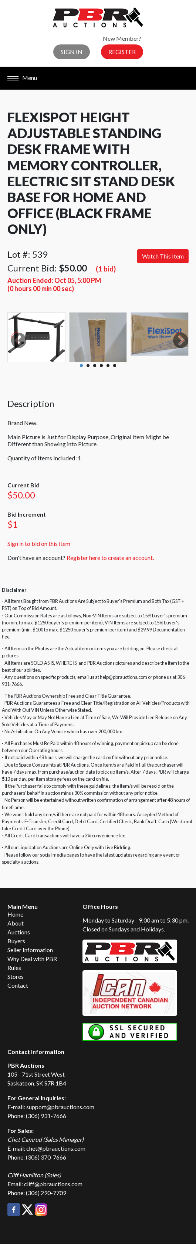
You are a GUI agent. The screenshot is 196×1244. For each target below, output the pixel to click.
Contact (17, 985)
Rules (14, 967)
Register (122, 51)
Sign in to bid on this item (38, 543)
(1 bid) (106, 268)
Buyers (16, 940)
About (15, 923)
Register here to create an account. (110, 557)
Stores (15, 976)
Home (15, 914)
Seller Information (30, 949)
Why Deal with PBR (32, 958)
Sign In (71, 51)
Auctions (18, 931)
